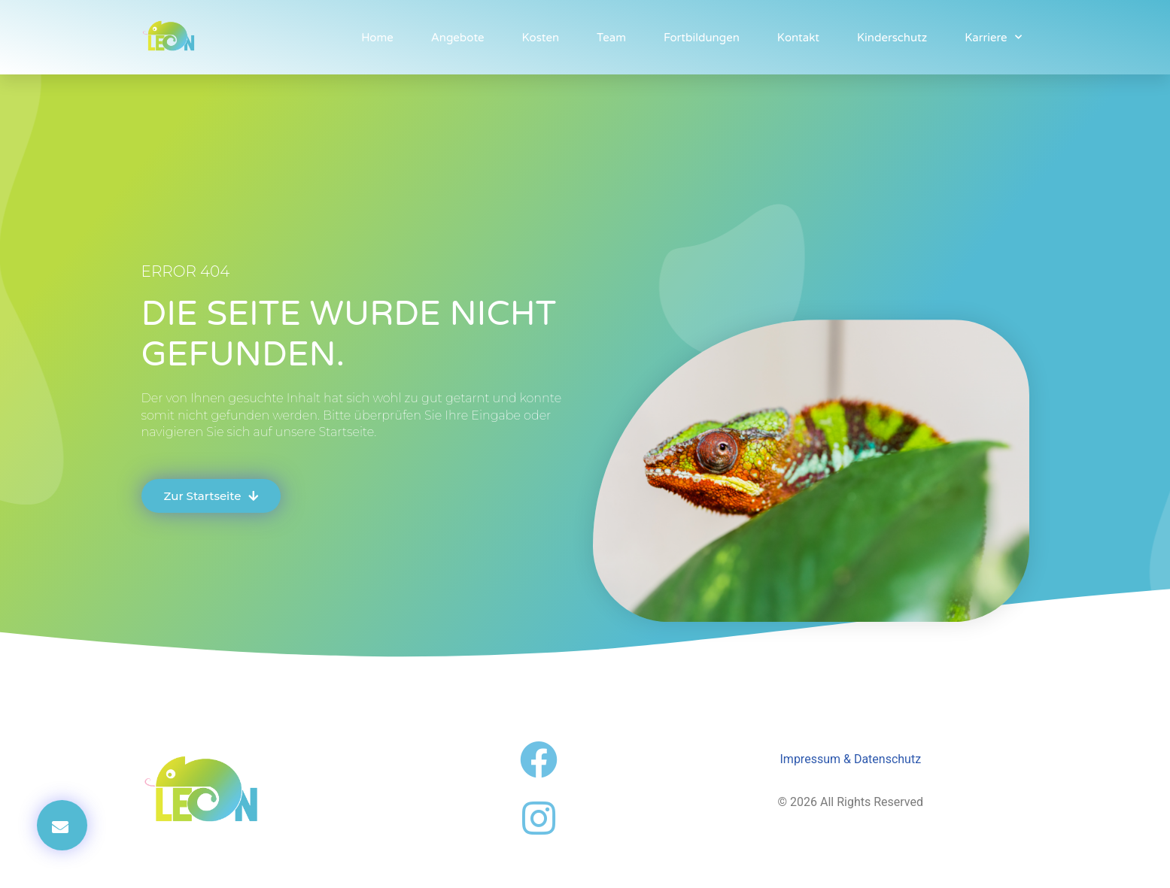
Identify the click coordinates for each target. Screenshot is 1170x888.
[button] (62, 825)
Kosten (541, 37)
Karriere (993, 37)
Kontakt (798, 37)
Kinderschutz (892, 37)
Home (377, 37)
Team (611, 37)
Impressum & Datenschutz (851, 759)
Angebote (458, 37)
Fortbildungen (702, 37)
